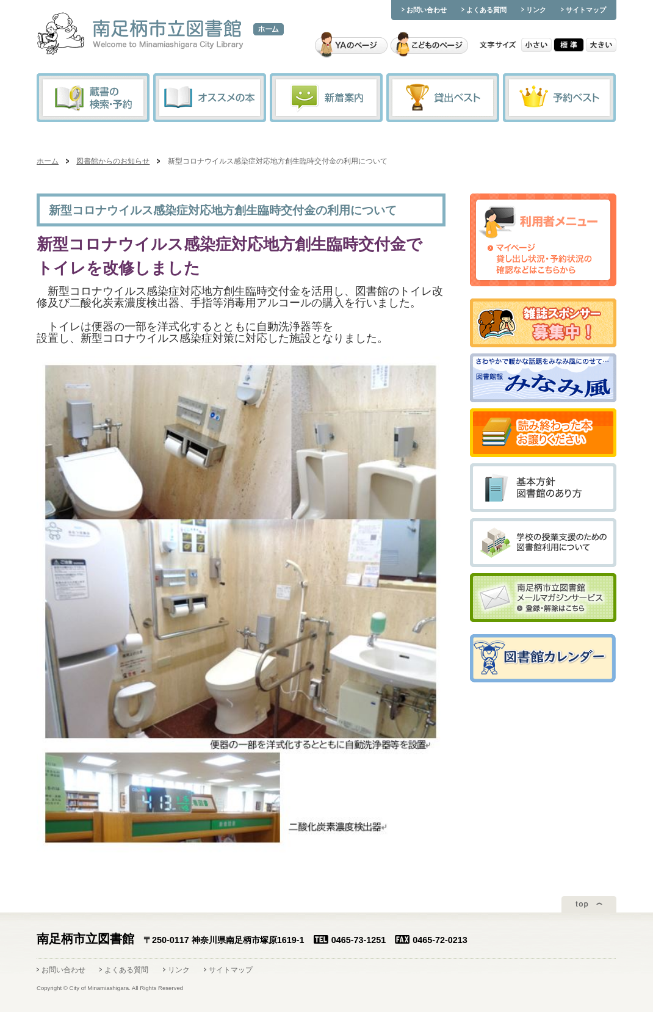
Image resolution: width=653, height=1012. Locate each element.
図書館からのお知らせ (113, 161)
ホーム (268, 29)
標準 (569, 45)
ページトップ (588, 904)
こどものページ (429, 45)
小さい (536, 45)
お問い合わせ (426, 9)
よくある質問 (486, 9)
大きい (601, 45)
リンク (536, 9)
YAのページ (351, 45)
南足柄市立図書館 (140, 34)
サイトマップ (586, 9)
